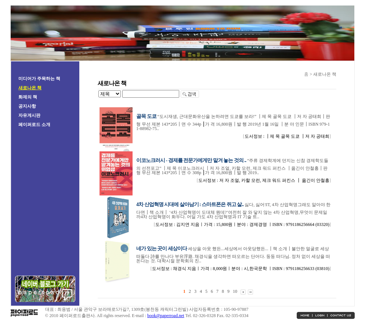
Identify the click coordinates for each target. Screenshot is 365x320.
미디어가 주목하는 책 (39, 78)
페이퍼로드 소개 (34, 124)
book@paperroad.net (165, 315)
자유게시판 (29, 115)
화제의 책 (27, 97)
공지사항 (27, 106)
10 (235, 291)
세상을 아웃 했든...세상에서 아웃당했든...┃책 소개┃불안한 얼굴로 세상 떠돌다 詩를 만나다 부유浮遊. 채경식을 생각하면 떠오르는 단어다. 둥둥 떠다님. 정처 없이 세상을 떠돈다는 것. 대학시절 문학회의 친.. (233, 254)
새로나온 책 (29, 87)
